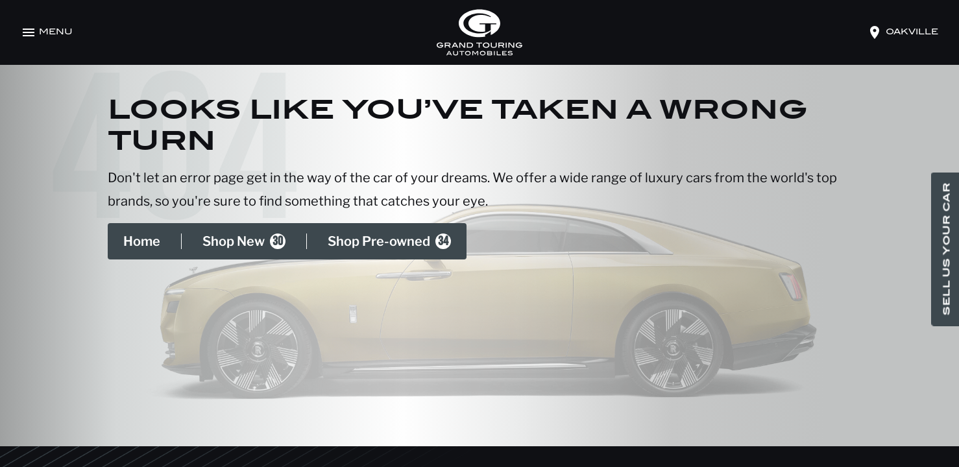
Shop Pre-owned (389, 241)
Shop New (243, 241)
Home (141, 241)
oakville (912, 32)
